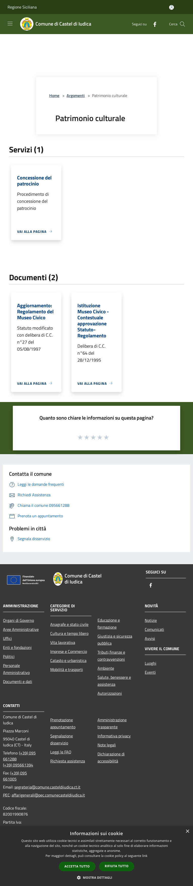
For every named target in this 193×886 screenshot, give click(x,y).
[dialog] (96, 856)
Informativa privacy (114, 736)
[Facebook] (153, 24)
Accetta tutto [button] (77, 866)
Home (54, 95)
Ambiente (106, 668)
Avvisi (150, 638)
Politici (9, 656)
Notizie (151, 620)
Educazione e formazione (109, 623)
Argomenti (76, 95)
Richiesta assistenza (67, 761)
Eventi (150, 672)
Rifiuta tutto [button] (117, 866)
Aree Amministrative (21, 629)
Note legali (107, 745)
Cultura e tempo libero (69, 633)
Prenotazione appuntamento (62, 723)
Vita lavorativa (62, 642)
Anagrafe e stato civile (69, 624)
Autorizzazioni (110, 693)
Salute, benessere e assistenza (114, 680)
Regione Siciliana (22, 7)
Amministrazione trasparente (112, 723)
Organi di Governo (18, 620)
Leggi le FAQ (60, 752)
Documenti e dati (17, 681)
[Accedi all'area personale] (171, 7)
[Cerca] (182, 24)
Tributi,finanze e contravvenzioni (111, 655)
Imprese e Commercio (68, 651)
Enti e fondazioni (17, 647)
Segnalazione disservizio (61, 739)
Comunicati (154, 629)
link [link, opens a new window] (145, 856)
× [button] (187, 831)
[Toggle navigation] (10, 24)
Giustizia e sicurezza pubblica (115, 639)
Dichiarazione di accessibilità (111, 757)
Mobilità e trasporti (66, 669)
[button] (96, 877)
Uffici (7, 638)
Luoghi (150, 663)
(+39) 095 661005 (15, 776)
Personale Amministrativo (16, 668)
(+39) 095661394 (18, 765)
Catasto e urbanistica (68, 660)
